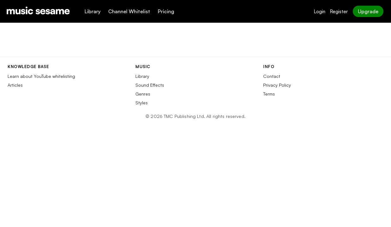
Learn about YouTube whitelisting (41, 76)
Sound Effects (149, 85)
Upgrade (368, 11)
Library (93, 11)
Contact (271, 76)
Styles (141, 102)
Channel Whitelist (129, 11)
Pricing (166, 11)
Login (319, 12)
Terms (269, 93)
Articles (15, 85)
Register (339, 12)
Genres (142, 93)
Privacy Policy (277, 85)
